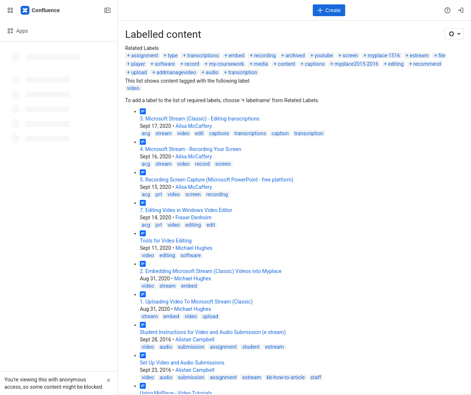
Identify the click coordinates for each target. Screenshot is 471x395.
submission (191, 347)
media (261, 64)
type (173, 55)
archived (295, 55)
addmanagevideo (176, 72)
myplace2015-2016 (356, 64)
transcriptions (203, 55)
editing (396, 64)
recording (265, 55)
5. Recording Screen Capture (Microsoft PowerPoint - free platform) (216, 180)
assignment (144, 55)
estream (419, 55)
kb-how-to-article (285, 377)
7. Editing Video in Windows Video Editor (186, 210)
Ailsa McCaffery (194, 126)
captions (315, 64)
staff (316, 377)
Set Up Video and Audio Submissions (182, 363)
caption (280, 133)
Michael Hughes (194, 248)
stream (164, 133)
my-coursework (226, 64)
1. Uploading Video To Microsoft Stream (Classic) (196, 302)
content (286, 64)
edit (199, 133)
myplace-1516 (384, 55)
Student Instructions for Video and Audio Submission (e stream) (213, 332)
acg (146, 133)
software (165, 64)
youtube (324, 55)
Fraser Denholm (194, 217)
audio (212, 72)
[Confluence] (40, 10)
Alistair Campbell (195, 339)
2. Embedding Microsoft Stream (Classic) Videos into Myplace (210, 271)
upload (138, 72)
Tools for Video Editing (166, 241)
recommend (427, 64)
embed (236, 55)
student (250, 347)
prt (159, 194)
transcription (242, 72)
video (133, 88)
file (441, 55)
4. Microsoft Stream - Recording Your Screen (190, 149)
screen (350, 55)
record (192, 64)
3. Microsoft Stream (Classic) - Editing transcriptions (199, 119)
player (138, 64)
